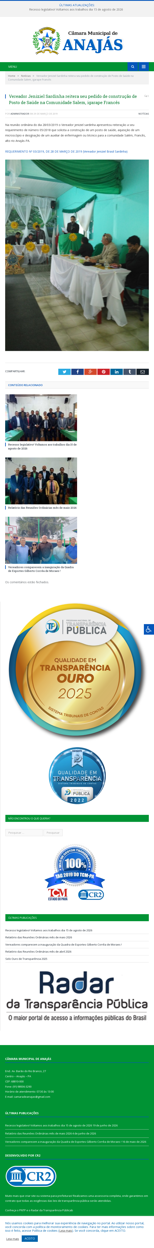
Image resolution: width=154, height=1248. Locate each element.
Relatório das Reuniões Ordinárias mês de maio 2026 (42, 508)
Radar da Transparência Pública (51, 1210)
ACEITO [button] (30, 1238)
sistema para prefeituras (56, 1196)
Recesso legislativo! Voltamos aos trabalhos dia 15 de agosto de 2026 (76, 9)
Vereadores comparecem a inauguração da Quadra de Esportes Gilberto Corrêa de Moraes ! (41, 569)
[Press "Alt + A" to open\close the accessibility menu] (149, 629)
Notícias (143, 113)
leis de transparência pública (71, 1201)
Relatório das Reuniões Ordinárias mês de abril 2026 (38, 951)
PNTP (22, 1210)
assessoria (101, 1196)
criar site (30, 1196)
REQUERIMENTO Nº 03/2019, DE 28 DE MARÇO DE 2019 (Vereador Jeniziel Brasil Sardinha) (66, 151)
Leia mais (65, 1230)
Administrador (20, 113)
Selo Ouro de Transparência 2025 (26, 959)
